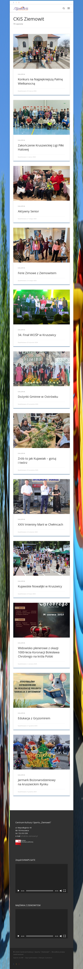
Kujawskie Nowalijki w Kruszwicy (40, 586)
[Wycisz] (61, 891)
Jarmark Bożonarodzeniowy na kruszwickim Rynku (37, 782)
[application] (41, 878)
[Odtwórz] (18, 891)
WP (22, 958)
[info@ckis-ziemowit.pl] (16, 2)
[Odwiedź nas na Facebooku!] (13, 2)
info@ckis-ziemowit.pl (29, 836)
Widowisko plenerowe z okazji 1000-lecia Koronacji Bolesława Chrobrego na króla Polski (38, 652)
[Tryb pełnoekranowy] (64, 891)
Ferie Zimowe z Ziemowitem (37, 273)
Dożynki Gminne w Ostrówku (38, 397)
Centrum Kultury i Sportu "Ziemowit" (35, 952)
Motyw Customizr (45, 958)
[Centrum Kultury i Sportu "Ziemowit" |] (20, 8)
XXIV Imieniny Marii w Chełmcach (40, 524)
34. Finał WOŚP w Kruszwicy (37, 335)
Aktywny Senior (28, 211)
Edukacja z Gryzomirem (34, 718)
